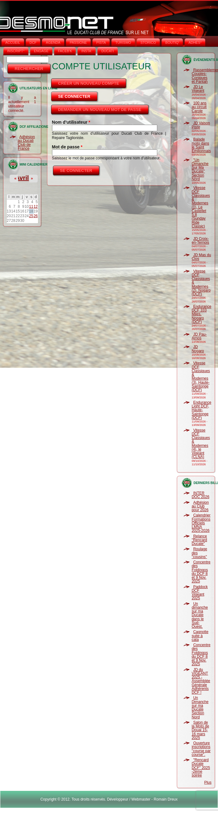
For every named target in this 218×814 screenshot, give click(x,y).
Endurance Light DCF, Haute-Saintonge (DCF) (201, 410)
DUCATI (107, 51)
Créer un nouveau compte (88, 83)
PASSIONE (78, 42)
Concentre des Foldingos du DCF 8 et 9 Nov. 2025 (201, 571)
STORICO (148, 42)
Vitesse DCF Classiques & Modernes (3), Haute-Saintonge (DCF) (201, 376)
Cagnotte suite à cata (200, 636)
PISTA (101, 42)
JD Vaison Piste (201, 125)
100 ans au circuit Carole (199, 107)
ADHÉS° (194, 42)
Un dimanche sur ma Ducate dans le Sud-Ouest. (200, 615)
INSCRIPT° (16, 51)
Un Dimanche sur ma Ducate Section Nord (200, 707)
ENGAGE (41, 51)
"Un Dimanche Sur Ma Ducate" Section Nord (200, 169)
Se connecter (78, 95)
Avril (22, 177)
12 (36, 206)
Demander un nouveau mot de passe (99, 109)
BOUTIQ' (172, 42)
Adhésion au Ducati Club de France (26, 143)
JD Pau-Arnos (199, 336)
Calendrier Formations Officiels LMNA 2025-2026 (201, 523)
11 (31, 206)
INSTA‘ (86, 51)
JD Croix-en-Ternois (200, 241)
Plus (207, 782)
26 (36, 216)
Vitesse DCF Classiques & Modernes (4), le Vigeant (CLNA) (201, 443)
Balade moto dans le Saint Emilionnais (201, 145)
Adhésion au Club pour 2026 (200, 506)
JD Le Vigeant (198, 89)
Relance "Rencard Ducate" (199, 540)
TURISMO (123, 42)
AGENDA (53, 42)
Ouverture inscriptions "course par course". (201, 749)
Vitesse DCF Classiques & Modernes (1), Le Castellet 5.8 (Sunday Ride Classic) (201, 207)
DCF (33, 42)
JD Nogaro (198, 349)
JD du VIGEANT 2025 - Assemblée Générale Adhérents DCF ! (201, 681)
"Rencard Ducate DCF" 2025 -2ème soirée (201, 767)
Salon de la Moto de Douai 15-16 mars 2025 (200, 730)
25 (31, 216)
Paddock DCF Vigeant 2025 (200, 593)
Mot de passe (67, 146)
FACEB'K (65, 51)
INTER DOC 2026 (200, 495)
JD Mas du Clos (201, 257)
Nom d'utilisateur (71, 122)
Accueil (12, 42)
